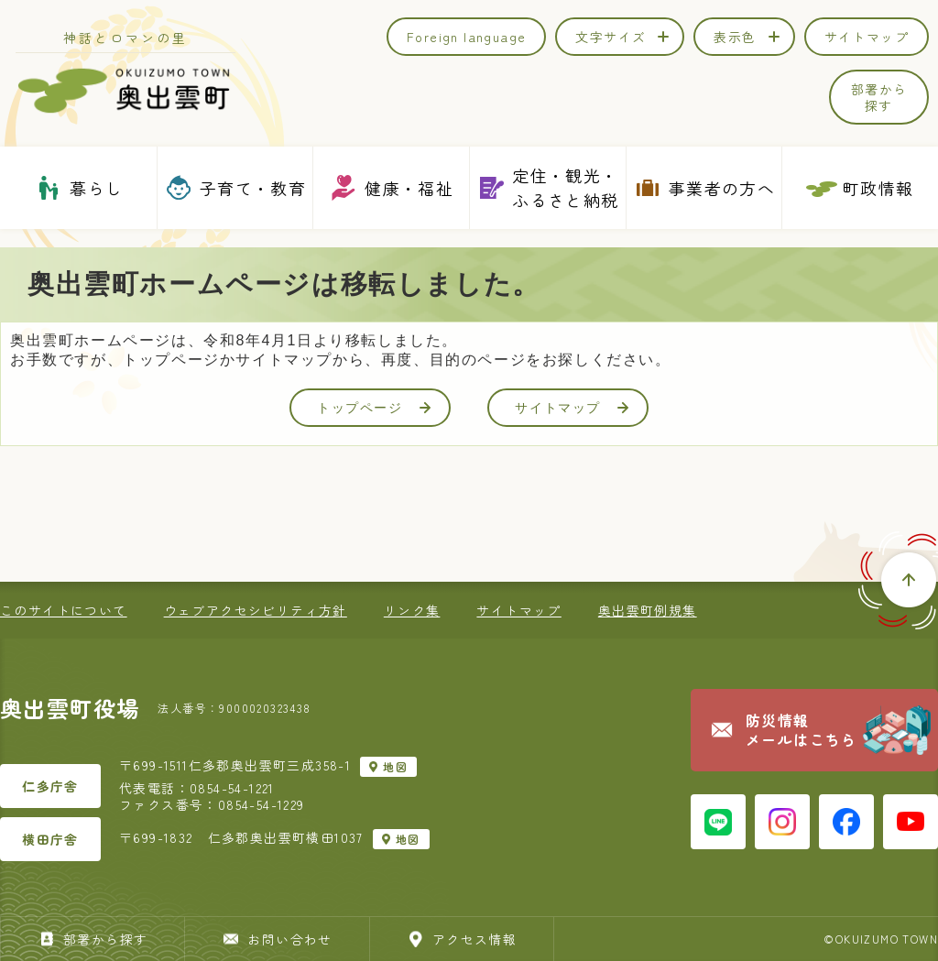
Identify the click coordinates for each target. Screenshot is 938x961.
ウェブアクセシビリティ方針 (255, 610)
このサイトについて (63, 610)
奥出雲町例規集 (647, 610)
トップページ (374, 407)
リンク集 (412, 610)
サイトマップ (571, 407)
